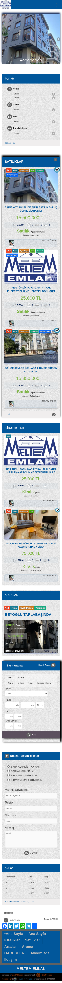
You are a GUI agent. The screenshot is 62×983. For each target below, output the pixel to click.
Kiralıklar (12, 940)
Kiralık (34, 97)
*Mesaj (9, 828)
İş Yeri (13, 104)
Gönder (31, 853)
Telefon (9, 803)
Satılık (34, 94)
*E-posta (10, 815)
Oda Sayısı (11, 721)
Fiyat (8, 700)
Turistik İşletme (17, 128)
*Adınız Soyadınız (16, 790)
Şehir (8, 689)
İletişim (10, 960)
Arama (27, 947)
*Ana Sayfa (13, 934)
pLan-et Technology (24, 979)
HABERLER (14, 953)
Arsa (12, 116)
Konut (13, 89)
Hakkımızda (40, 953)
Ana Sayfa (37, 934)
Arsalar (10, 947)
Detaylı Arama (47, 665)
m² (7, 711)
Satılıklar (32, 940)
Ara (31, 735)
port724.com (17, 975)
